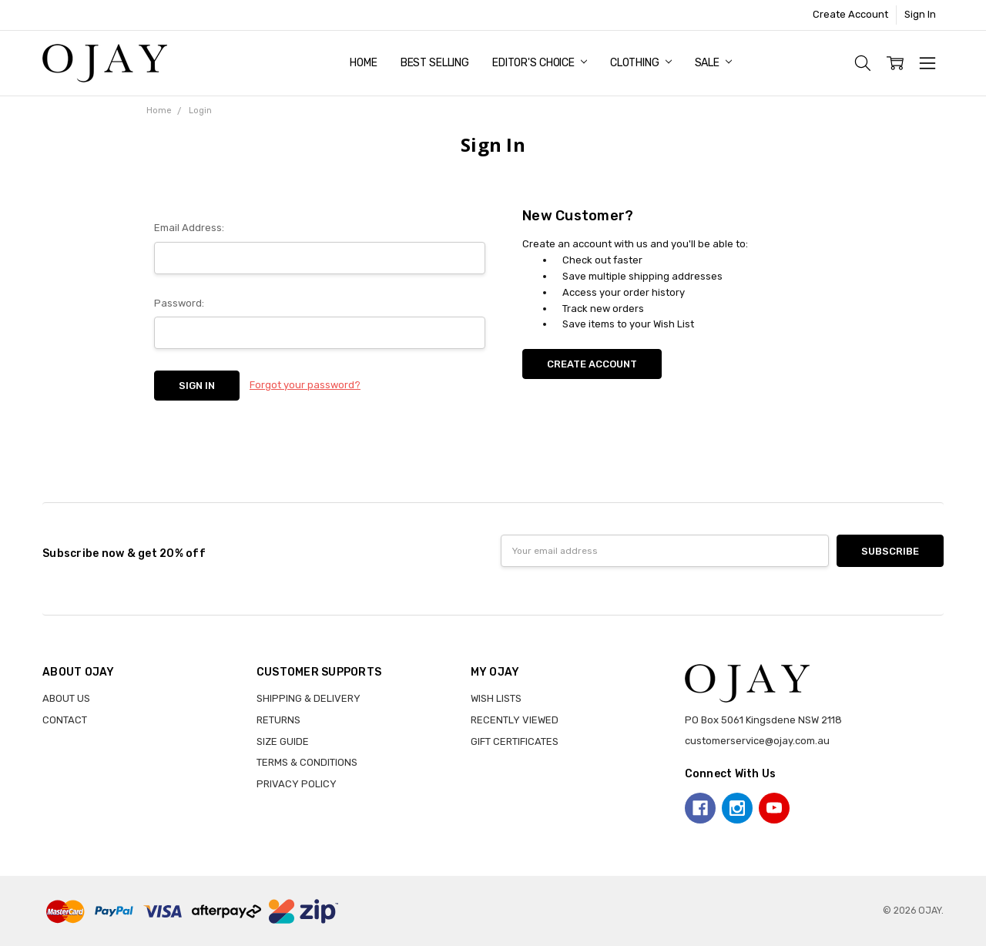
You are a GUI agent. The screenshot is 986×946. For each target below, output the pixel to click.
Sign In (920, 14)
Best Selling (435, 62)
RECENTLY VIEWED (514, 720)
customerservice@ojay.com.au (757, 740)
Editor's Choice (539, 62)
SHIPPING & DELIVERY (309, 698)
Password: (179, 303)
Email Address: (189, 227)
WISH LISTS (496, 698)
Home (363, 62)
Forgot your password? (305, 385)
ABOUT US (66, 698)
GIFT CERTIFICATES (514, 741)
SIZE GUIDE (283, 741)
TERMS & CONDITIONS (307, 762)
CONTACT (64, 720)
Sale (713, 62)
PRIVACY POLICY (297, 784)
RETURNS (278, 720)
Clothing (641, 62)
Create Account (850, 14)
